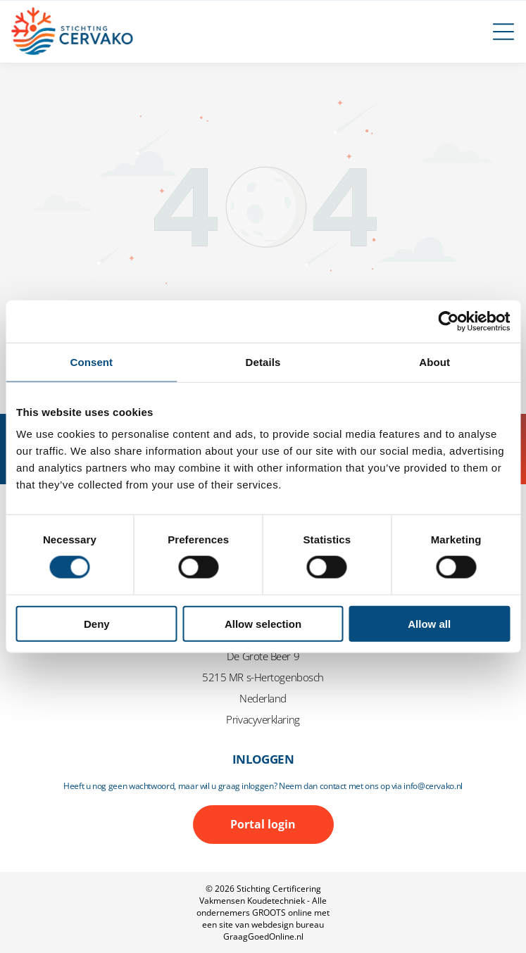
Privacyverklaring (262, 719)
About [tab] (434, 361)
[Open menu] (503, 31)
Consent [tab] (91, 361)
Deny (97, 623)
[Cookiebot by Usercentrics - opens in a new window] (448, 321)
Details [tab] (263, 361)
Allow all (429, 623)
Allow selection (263, 623)
